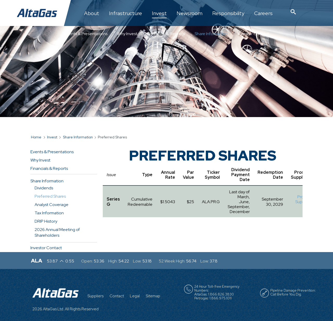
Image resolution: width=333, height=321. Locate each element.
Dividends (44, 188)
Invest (159, 13)
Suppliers (95, 296)
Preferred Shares (50, 196)
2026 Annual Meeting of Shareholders (57, 232)
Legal (135, 296)
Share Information (211, 33)
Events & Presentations (85, 33)
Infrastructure (125, 13)
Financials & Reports (166, 33)
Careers (263, 13)
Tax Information (49, 213)
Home (36, 137)
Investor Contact (253, 33)
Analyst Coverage (51, 204)
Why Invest (127, 33)
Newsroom (189, 13)
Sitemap (153, 296)
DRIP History (46, 221)
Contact (117, 296)
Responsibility (228, 13)
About (91, 13)
